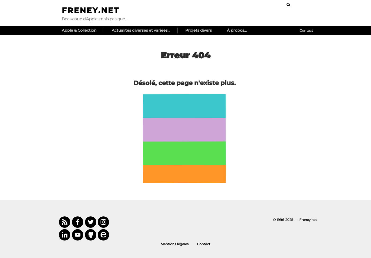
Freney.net (90, 10)
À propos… (237, 30)
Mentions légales (175, 244)
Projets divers (198, 30)
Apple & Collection (79, 30)
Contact (306, 30)
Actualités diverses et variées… (141, 30)
